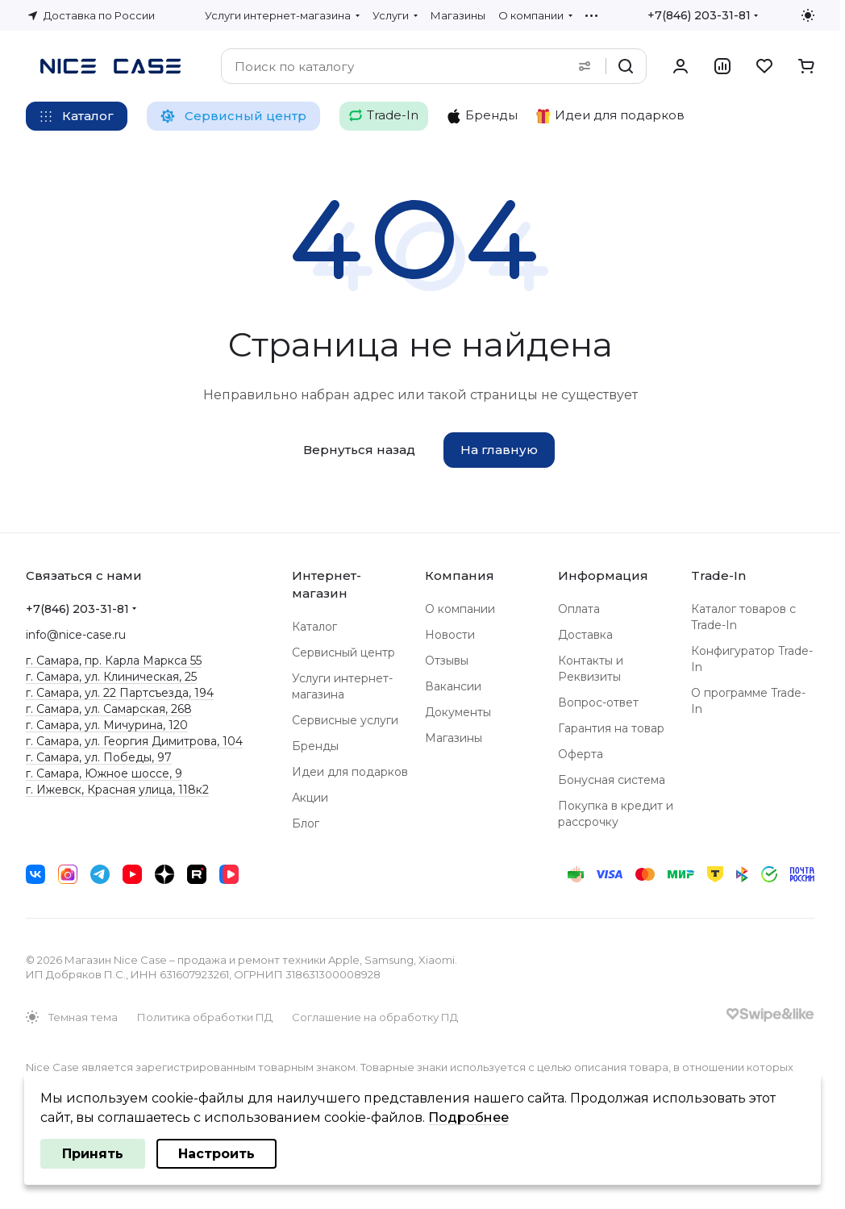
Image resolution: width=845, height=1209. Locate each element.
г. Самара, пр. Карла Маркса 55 (114, 660)
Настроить (216, 1153)
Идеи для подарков (350, 772)
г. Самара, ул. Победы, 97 (99, 757)
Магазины (453, 738)
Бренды (315, 746)
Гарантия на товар (611, 728)
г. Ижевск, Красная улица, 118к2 (117, 789)
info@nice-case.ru (76, 634)
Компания (459, 575)
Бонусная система (611, 780)
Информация (603, 575)
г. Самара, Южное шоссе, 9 (104, 773)
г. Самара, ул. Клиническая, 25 (111, 676)
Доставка (585, 634)
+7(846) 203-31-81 (699, 15)
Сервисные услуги (345, 720)
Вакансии (453, 686)
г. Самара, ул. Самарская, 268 (109, 709)
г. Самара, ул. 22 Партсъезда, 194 (120, 693)
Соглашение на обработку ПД (375, 1017)
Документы (458, 712)
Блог (305, 823)
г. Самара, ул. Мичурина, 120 (107, 725)
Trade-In (718, 575)
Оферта (580, 754)
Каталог (314, 626)
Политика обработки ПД (205, 1017)
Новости (450, 634)
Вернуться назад (359, 449)
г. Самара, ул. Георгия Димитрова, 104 (134, 741)
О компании (460, 609)
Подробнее (468, 1117)
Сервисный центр (343, 652)
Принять (92, 1153)
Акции (310, 797)
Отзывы (446, 660)
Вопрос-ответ (598, 702)
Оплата (579, 609)
